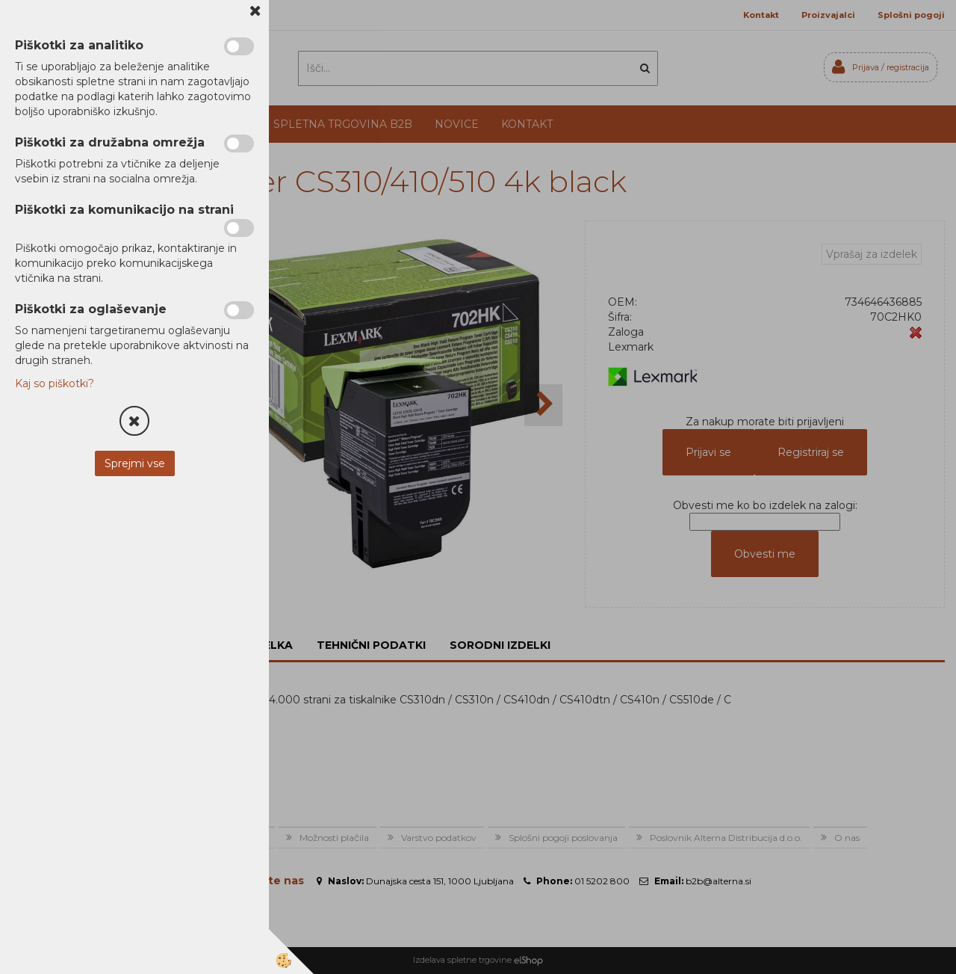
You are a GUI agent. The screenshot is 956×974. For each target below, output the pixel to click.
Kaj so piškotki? (54, 383)
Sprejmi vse (135, 463)
